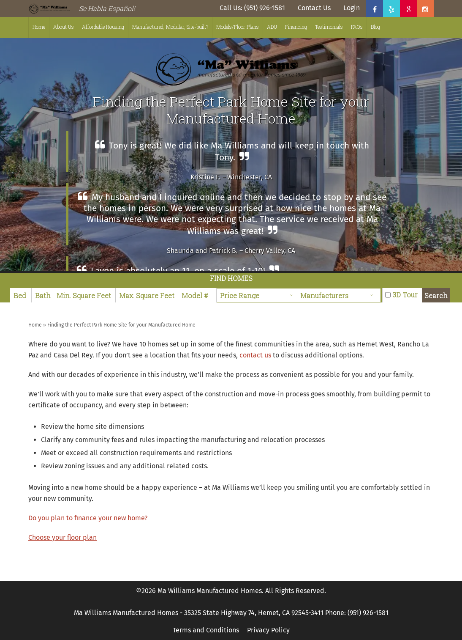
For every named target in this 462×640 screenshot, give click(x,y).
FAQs (357, 26)
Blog (375, 26)
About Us (63, 26)
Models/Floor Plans (237, 26)
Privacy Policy (268, 630)
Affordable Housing (103, 26)
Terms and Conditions (206, 630)
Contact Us (314, 8)
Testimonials (329, 26)
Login (351, 8)
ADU (272, 26)
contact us (255, 355)
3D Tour (405, 294)
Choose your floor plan (62, 537)
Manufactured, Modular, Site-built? (170, 26)
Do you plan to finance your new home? (87, 518)
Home (39, 26)
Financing (296, 26)
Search (436, 295)
